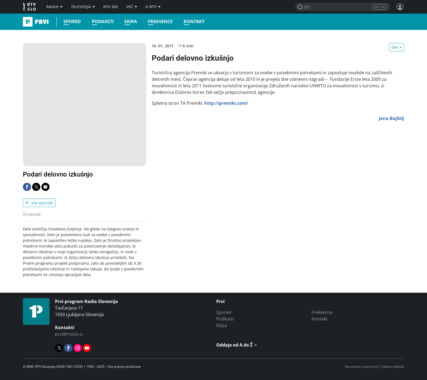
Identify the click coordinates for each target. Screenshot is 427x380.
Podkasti (103, 21)
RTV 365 (110, 7)
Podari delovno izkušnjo (58, 174)
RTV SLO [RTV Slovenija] (30, 7)
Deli (394, 47)
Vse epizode (39, 202)
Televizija (83, 7)
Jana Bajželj (391, 118)
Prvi (24, 22)
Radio (54, 7)
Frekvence (160, 21)
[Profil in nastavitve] (400, 7)
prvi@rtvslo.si (69, 334)
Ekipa (130, 21)
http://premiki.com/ (226, 103)
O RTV (153, 7)
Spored (72, 21)
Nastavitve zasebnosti (361, 366)
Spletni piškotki (393, 366)
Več (131, 7)
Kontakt (194, 21)
